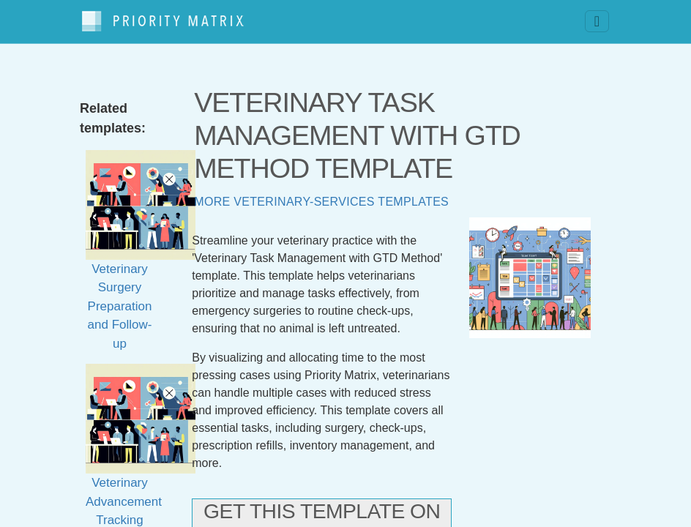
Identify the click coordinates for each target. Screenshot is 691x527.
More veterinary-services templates (321, 194)
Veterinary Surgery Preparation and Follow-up (140, 266)
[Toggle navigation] (597, 18)
